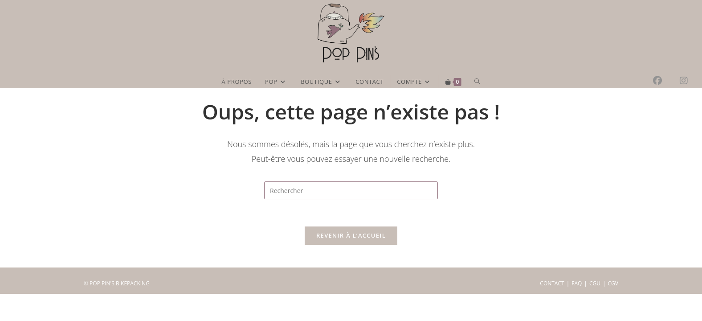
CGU (594, 310)
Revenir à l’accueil (351, 235)
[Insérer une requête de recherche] (351, 190)
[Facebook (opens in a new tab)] (666, 80)
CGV (613, 310)
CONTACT (552, 310)
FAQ (576, 310)
